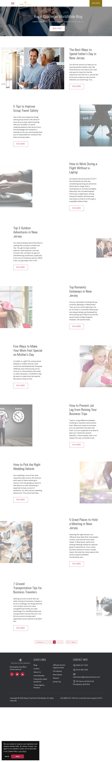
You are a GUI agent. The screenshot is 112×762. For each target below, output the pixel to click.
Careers (36, 668)
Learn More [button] (22, 751)
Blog (35, 665)
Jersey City (57, 681)
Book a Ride (57, 28)
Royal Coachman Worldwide (35, 698)
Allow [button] (17, 756)
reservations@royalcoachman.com (86, 677)
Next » (74, 642)
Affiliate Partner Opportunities (59, 666)
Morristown (57, 674)
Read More (76, 86)
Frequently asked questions (40, 680)
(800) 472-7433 (82, 665)
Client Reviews (39, 675)
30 (68, 642)
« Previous (40, 642)
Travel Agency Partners (39, 686)
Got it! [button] (7, 756)
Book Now (96, 3)
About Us (37, 672)
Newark (56, 678)
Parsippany (57, 671)
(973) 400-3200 (82, 670)
